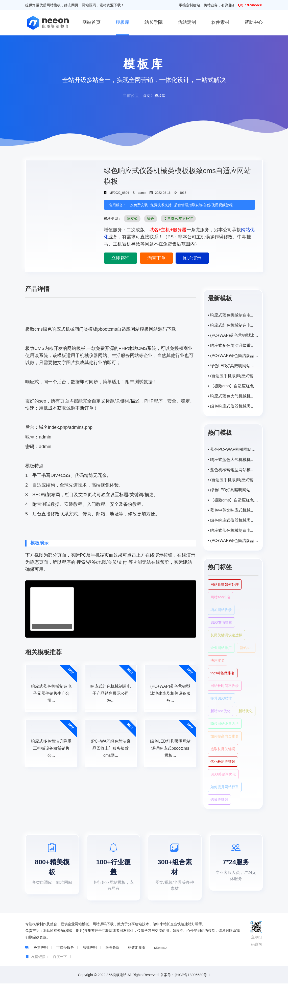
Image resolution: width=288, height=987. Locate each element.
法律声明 (90, 951)
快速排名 (217, 660)
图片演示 (192, 258)
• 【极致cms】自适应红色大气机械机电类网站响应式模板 (233, 386)
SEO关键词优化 (223, 774)
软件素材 (220, 22)
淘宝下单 (156, 258)
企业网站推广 (221, 648)
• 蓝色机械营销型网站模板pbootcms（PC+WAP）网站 (233, 470)
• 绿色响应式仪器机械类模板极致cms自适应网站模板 (233, 406)
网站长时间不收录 (224, 686)
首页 (146, 95)
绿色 (150, 219)
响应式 (132, 219)
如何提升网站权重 (224, 787)
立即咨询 (120, 258)
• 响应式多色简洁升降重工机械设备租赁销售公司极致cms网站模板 (233, 345)
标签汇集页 (137, 951)
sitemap (160, 951)
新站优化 (245, 711)
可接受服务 (65, 951)
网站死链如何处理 (224, 584)
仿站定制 (187, 22)
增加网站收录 (221, 610)
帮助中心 (254, 22)
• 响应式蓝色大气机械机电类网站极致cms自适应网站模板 (233, 396)
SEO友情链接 (221, 622)
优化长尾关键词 (222, 762)
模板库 (122, 22)
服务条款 (112, 951)
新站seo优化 (220, 711)
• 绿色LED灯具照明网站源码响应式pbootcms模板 (233, 366)
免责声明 (41, 951)
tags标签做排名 (222, 673)
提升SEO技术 (221, 698)
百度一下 (60, 960)
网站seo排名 (220, 597)
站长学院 (154, 22)
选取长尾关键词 (222, 749)
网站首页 (91, 22)
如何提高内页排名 (224, 736)
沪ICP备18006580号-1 (192, 978)
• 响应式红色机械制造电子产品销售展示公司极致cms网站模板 (233, 325)
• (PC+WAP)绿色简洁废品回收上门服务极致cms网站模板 (233, 355)
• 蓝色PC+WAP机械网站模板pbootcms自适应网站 (233, 449)
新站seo (246, 648)
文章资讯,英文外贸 (178, 219)
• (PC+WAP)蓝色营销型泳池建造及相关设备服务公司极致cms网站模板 (233, 335)
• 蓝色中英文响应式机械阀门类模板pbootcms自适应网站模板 (233, 510)
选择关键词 (219, 799)
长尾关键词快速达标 (226, 635)
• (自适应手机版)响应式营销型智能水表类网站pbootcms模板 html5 (233, 376)
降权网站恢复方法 (224, 724)
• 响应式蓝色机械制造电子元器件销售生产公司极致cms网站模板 (233, 315)
